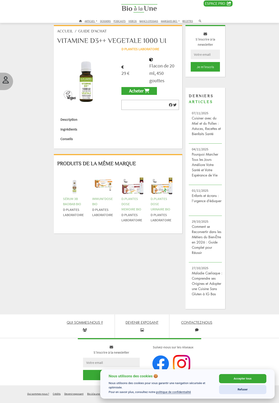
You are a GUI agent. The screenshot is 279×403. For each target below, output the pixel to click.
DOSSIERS (105, 21)
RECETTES (187, 21)
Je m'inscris (204, 70)
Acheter (139, 94)
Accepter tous (243, 378)
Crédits (57, 397)
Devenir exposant (73, 397)
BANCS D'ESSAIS (149, 21)
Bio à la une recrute (97, 397)
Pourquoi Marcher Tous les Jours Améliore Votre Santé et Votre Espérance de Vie (204, 168)
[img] (170, 108)
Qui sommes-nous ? (38, 397)
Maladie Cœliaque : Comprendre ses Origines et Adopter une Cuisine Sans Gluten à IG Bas (205, 287)
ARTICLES (90, 21)
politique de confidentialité (173, 392)
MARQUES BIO (169, 21)
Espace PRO (218, 3)
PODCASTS (120, 21)
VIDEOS (132, 21)
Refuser (243, 389)
